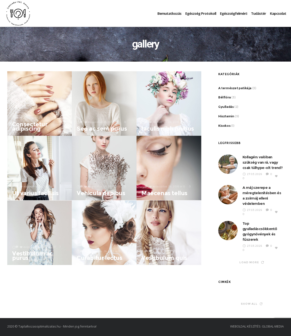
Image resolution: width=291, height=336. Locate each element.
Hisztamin (226, 116)
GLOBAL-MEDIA (273, 326)
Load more (251, 262)
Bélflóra (224, 97)
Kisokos (224, 126)
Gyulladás (226, 107)
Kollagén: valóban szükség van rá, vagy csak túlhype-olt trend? (262, 162)
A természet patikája (234, 88)
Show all (251, 303)
